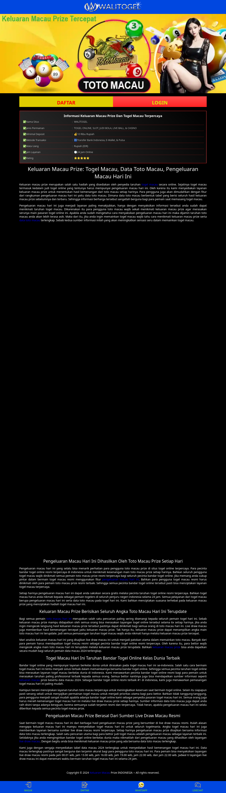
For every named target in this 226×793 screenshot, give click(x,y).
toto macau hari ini (58, 618)
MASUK (28, 787)
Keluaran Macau (100, 772)
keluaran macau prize (166, 647)
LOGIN (160, 102)
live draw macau (29, 741)
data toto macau (29, 220)
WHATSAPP (141, 787)
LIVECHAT (198, 787)
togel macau (150, 184)
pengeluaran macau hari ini (120, 579)
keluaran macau (29, 680)
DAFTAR (66, 102)
